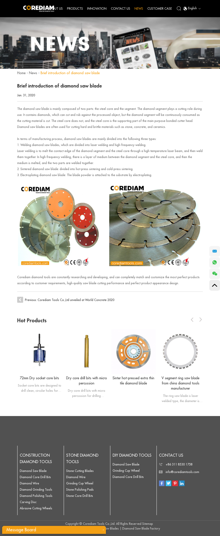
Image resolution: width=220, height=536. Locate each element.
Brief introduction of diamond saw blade (70, 73)
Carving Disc (28, 502)
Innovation (97, 8)
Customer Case (159, 8)
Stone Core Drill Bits (79, 495)
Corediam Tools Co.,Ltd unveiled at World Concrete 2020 (76, 299)
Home (39, 8)
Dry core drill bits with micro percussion (86, 380)
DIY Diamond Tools (132, 455)
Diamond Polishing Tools (36, 495)
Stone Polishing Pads (80, 489)
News (138, 8)
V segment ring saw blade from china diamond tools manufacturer (180, 383)
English (192, 8)
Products (75, 8)
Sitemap (147, 523)
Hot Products (32, 320)
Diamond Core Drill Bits (35, 477)
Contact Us (120, 8)
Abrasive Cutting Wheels (36, 508)
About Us (55, 8)
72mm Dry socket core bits (39, 378)
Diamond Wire (29, 483)
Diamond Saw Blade (33, 470)
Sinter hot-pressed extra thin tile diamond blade (133, 380)
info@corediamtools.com (182, 471)
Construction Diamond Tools (36, 458)
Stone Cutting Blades (80, 470)
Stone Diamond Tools (82, 458)
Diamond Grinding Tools (36, 489)
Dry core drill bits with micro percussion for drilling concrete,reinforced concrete (86, 393)
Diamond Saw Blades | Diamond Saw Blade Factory (125, 528)
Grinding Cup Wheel (79, 483)
